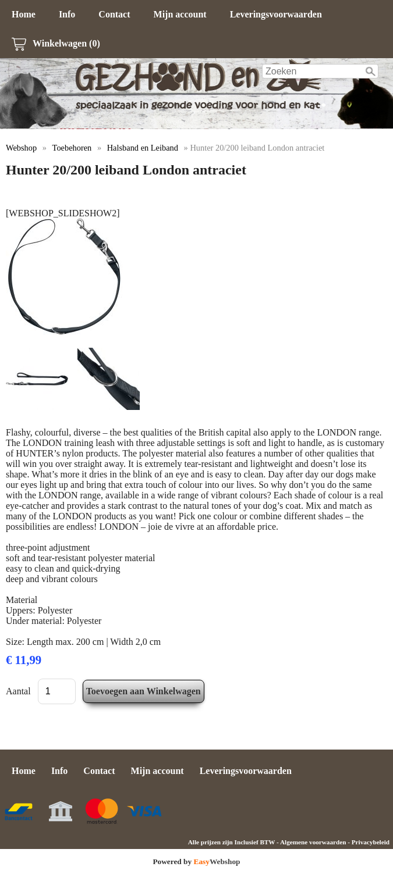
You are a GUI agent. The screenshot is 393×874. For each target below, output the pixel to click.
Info (67, 14)
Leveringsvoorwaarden (276, 14)
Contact (114, 14)
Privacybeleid (371, 842)
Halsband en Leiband (142, 147)
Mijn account (180, 14)
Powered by (196, 861)
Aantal (18, 691)
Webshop (21, 147)
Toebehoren (72, 147)
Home (24, 14)
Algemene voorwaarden (313, 842)
